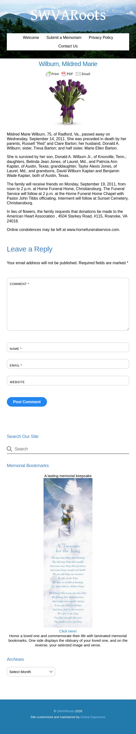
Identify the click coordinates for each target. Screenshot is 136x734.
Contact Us (68, 46)
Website (17, 382)
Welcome (31, 37)
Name (16, 349)
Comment (19, 284)
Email (16, 365)
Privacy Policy (101, 37)
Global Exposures (92, 717)
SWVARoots (65, 711)
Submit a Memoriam (63, 37)
